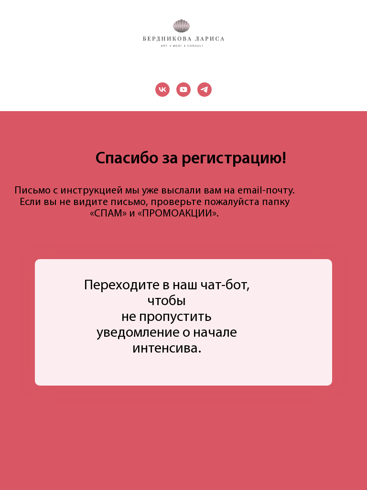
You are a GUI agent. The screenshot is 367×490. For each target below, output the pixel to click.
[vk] (162, 89)
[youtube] (183, 89)
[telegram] (204, 89)
